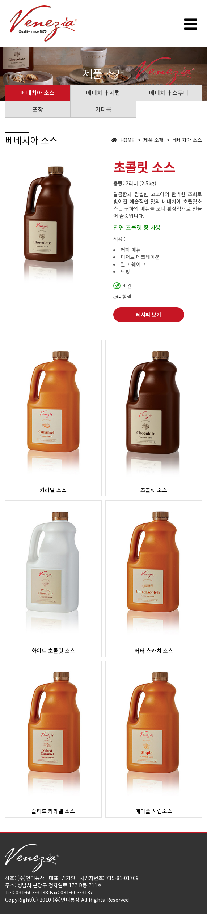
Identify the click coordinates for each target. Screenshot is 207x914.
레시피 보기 (148, 314)
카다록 (103, 109)
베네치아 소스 (38, 92)
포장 (37, 109)
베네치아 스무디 (169, 92)
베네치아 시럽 (103, 92)
